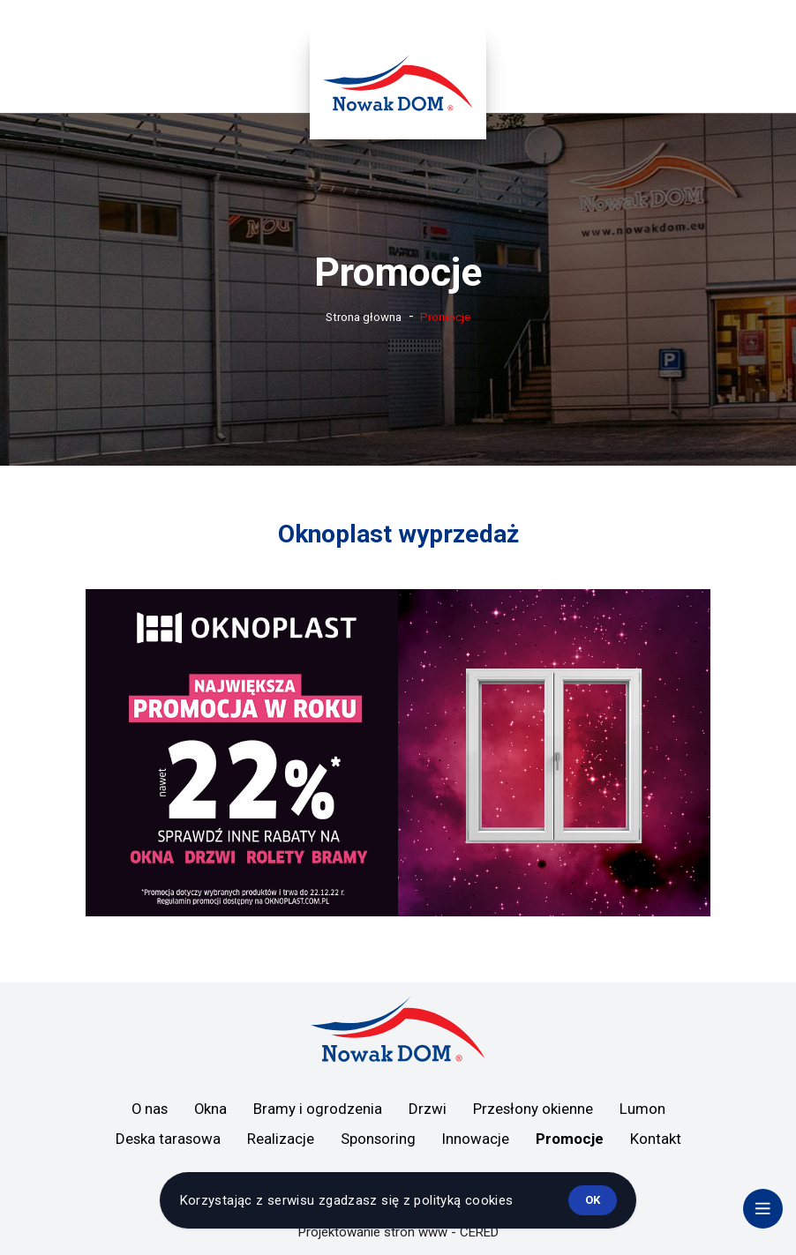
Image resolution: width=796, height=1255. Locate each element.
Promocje (570, 1138)
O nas (149, 1108)
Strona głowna (364, 317)
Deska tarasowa (168, 1138)
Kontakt (655, 1138)
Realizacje (280, 1138)
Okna (210, 1108)
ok (592, 1199)
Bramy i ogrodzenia (317, 1108)
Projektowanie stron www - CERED (398, 1232)
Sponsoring (378, 1138)
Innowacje (475, 1138)
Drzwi (428, 1108)
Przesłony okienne (533, 1108)
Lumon (642, 1108)
